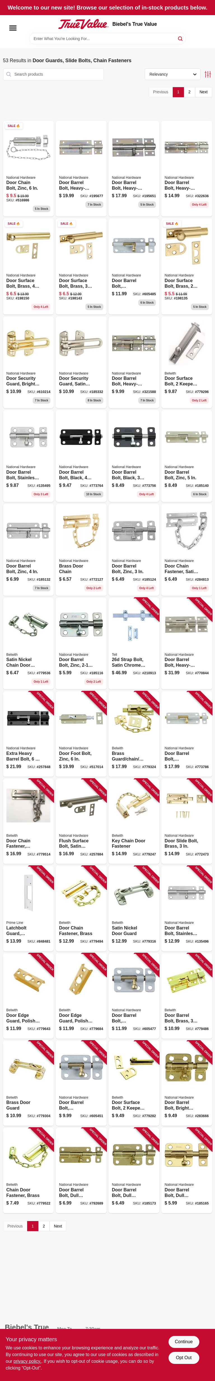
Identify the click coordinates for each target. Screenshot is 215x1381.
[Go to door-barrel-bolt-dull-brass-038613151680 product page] (81, 1170)
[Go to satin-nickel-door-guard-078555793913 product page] (134, 908)
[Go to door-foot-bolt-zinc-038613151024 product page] (81, 734)
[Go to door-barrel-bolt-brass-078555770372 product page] (186, 996)
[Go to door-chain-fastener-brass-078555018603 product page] (81, 908)
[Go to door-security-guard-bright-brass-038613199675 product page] (28, 362)
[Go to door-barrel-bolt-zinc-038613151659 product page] (28, 550)
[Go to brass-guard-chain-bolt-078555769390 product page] (134, 734)
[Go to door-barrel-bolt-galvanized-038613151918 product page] (186, 734)
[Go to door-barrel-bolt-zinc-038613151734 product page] (186, 456)
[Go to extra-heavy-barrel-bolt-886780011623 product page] (28, 734)
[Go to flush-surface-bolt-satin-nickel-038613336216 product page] (81, 821)
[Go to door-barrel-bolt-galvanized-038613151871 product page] (134, 996)
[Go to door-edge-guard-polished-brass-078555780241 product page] (28, 996)
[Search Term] (107, 38)
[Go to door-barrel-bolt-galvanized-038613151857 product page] (81, 1083)
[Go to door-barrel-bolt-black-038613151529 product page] (134, 456)
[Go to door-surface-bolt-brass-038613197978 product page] (81, 266)
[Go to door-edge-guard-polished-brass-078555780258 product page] (81, 996)
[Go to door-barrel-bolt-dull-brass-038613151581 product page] (134, 1170)
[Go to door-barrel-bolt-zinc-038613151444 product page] (81, 644)
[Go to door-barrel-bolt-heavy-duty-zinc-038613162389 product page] (186, 169)
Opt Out (183, 1357)
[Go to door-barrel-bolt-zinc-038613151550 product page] (134, 550)
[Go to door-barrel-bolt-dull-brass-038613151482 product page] (186, 1170)
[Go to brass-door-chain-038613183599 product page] (81, 550)
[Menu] (13, 28)
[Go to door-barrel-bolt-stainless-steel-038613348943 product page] (28, 456)
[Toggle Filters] (208, 74)
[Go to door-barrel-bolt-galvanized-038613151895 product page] (134, 266)
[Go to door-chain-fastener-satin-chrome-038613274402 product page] (186, 550)
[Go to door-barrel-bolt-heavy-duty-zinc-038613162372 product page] (134, 362)
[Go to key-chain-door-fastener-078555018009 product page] (134, 821)
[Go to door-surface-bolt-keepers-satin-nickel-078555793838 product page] (186, 362)
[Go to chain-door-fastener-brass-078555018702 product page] (28, 1170)
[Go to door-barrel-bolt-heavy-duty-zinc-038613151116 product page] (134, 169)
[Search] (181, 38)
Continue (184, 1341)
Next (204, 92)
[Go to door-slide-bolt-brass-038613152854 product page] (186, 821)
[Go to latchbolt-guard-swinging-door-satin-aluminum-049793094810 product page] (28, 908)
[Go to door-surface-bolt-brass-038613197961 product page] (186, 266)
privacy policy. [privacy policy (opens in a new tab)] (27, 1361)
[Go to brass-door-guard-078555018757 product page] (28, 1083)
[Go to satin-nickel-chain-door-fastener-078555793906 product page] (28, 644)
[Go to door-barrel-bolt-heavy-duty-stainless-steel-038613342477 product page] (186, 644)
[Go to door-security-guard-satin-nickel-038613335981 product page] (81, 362)
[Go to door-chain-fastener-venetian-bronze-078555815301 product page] (28, 821)
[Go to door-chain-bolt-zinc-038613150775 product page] (28, 169)
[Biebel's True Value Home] (83, 24)
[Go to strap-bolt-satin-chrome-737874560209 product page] (134, 644)
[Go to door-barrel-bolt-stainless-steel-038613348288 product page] (186, 908)
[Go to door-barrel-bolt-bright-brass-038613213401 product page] (186, 1083)
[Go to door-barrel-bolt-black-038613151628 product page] (81, 456)
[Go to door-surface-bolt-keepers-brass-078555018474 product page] (134, 1083)
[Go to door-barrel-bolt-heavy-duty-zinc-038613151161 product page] (81, 169)
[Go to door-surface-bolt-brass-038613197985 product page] (28, 266)
